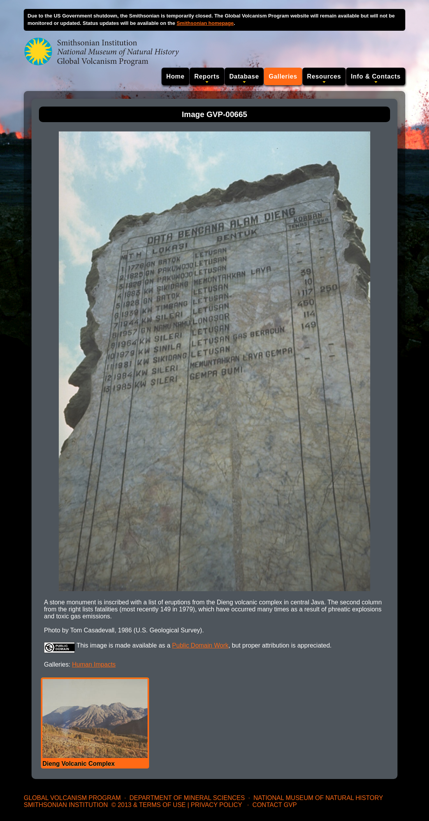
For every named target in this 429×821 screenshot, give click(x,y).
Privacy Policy (216, 805)
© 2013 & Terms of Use (148, 805)
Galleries (283, 76)
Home (175, 76)
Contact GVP (274, 805)
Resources (324, 76)
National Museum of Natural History (318, 798)
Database (244, 76)
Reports (207, 76)
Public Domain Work (200, 645)
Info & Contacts (376, 76)
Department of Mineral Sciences (186, 798)
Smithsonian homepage (205, 23)
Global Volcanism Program (72, 798)
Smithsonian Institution (66, 805)
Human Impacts (94, 664)
